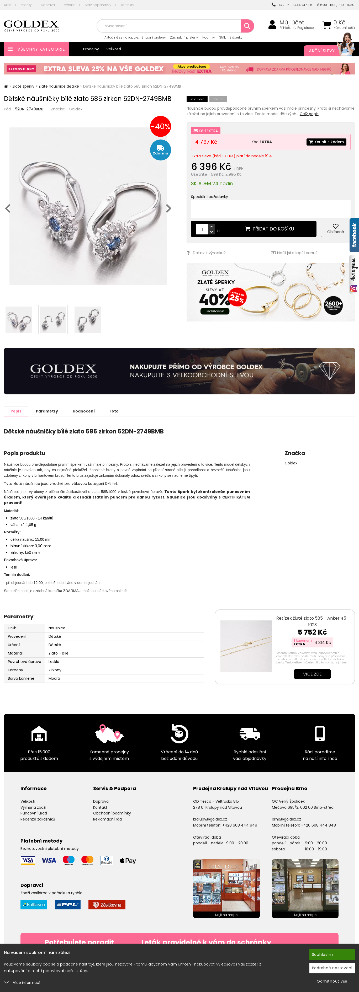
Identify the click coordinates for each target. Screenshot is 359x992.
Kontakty (127, 5)
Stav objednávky (98, 5)
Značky (26, 5)
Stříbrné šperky (230, 37)
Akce (7, 5)
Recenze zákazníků (37, 819)
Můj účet (291, 22)
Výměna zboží (33, 807)
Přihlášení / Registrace (296, 28)
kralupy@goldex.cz (210, 819)
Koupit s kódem (326, 141)
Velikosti (113, 49)
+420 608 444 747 (289, 5)
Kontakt (100, 807)
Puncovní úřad (33, 813)
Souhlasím (322, 954)
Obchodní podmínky (112, 813)
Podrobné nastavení (332, 967)
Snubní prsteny (153, 37)
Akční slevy (327, 50)
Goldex (75, 109)
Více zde (312, 674)
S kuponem (303, 640)
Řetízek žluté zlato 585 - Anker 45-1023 (312, 621)
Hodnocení (84, 411)
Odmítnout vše (332, 981)
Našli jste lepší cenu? (294, 253)
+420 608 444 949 (239, 825)
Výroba (70, 5)
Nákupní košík (344, 28)
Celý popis (309, 113)
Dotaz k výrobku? (206, 253)
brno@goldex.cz (286, 819)
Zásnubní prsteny (184, 37)
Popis (16, 411)
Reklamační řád (107, 819)
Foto (115, 411)
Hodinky (208, 37)
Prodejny (91, 49)
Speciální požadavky (209, 196)
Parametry (47, 411)
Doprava (48, 5)
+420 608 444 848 (318, 825)
